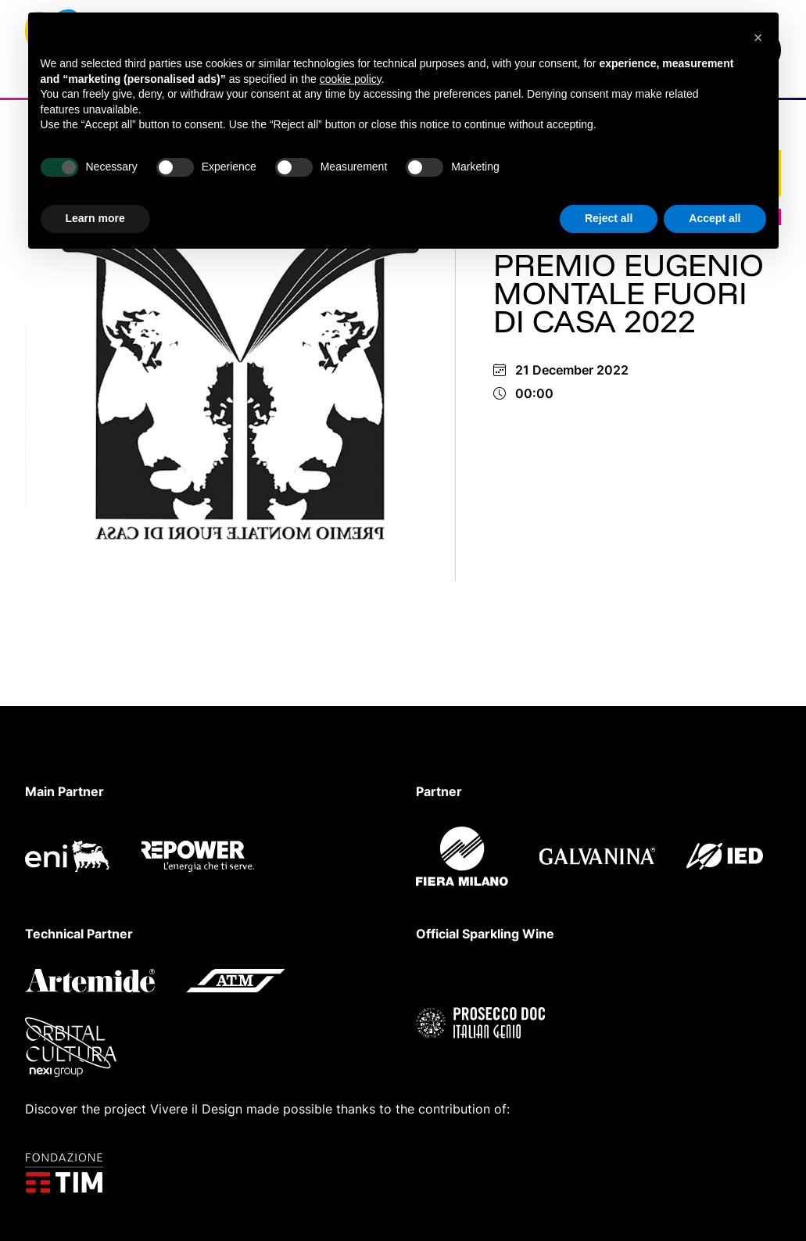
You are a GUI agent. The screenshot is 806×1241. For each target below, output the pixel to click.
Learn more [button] (95, 218)
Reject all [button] (608, 218)
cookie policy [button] (351, 79)
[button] (758, 37)
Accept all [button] (714, 218)
